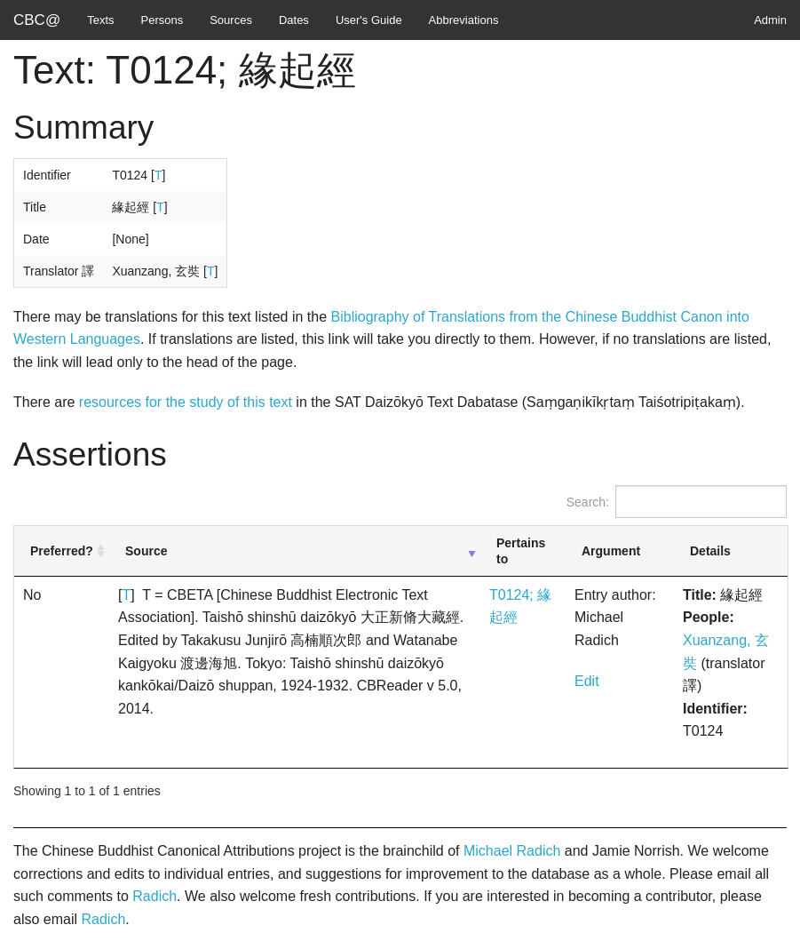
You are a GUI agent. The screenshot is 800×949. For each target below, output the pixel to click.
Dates (294, 20)
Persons (162, 20)
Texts (100, 20)
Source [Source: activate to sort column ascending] (146, 551)
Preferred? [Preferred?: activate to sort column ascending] (61, 551)
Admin (770, 20)
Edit (586, 681)
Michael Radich (511, 850)
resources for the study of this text (185, 402)
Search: (676, 501)
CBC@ (36, 20)
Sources (231, 20)
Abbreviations (464, 20)
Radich (154, 896)
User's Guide (369, 20)
